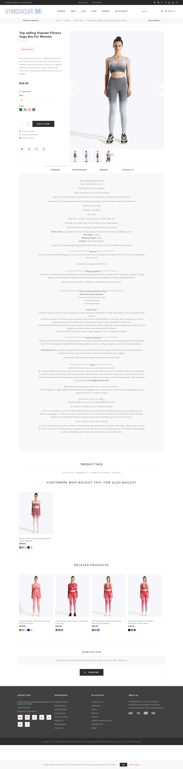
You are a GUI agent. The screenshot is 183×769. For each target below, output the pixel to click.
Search (104, 11)
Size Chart (25, 91)
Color (21, 106)
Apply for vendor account (102, 721)
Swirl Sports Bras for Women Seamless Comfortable (140, 622)
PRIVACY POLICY (61, 702)
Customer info (97, 702)
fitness (115, 472)
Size (21, 95)
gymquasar (81, 472)
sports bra (67, 472)
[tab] (55, 169)
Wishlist (95, 717)
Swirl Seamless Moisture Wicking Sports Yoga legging (106, 622)
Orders (94, 709)
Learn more (134, 765)
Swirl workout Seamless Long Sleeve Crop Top (71, 622)
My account (83, 2)
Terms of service (61, 717)
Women (62, 11)
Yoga (92, 11)
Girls (73, 11)
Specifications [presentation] (79, 170)
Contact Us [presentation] (128, 170)
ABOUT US (58, 721)
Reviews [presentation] (103, 170)
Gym (83, 11)
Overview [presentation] (55, 170)
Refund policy (60, 706)
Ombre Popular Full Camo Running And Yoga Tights (34, 622)
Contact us (58, 728)
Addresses (96, 706)
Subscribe (93, 672)
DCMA (94, 728)
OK (123, 765)
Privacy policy (60, 713)
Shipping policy (60, 709)
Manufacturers (60, 724)
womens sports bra (99, 472)
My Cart (95, 713)
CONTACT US (97, 724)
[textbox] (150, 11)
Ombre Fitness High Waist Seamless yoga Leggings (35, 539)
